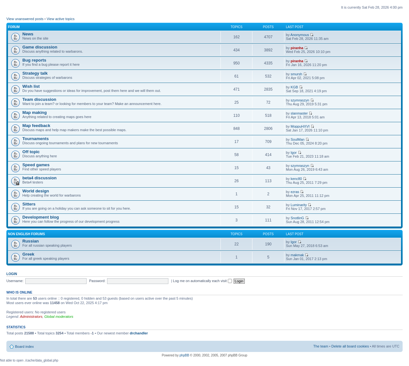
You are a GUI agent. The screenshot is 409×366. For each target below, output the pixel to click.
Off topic (31, 151)
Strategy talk (35, 73)
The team (320, 346)
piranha (296, 48)
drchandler (139, 333)
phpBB (184, 355)
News (27, 34)
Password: (97, 281)
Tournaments (35, 138)
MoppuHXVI (299, 126)
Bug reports (34, 60)
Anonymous (299, 35)
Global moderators (58, 316)
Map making (34, 112)
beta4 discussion (39, 178)
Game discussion (39, 47)
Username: (15, 281)
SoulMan (297, 139)
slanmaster (299, 113)
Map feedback (36, 125)
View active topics (60, 19)
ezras (294, 192)
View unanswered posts (24, 19)
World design (35, 191)
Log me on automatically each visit (202, 281)
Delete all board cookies (350, 346)
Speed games (36, 164)
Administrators (31, 316)
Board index (24, 346)
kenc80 (296, 179)
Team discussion (39, 99)
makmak (297, 255)
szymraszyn (299, 100)
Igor (293, 152)
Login (11, 274)
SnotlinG (297, 218)
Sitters (28, 204)
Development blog (40, 217)
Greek (28, 254)
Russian (30, 241)
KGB (294, 87)
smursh (296, 74)
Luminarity (298, 205)
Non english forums (26, 234)
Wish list (31, 86)
